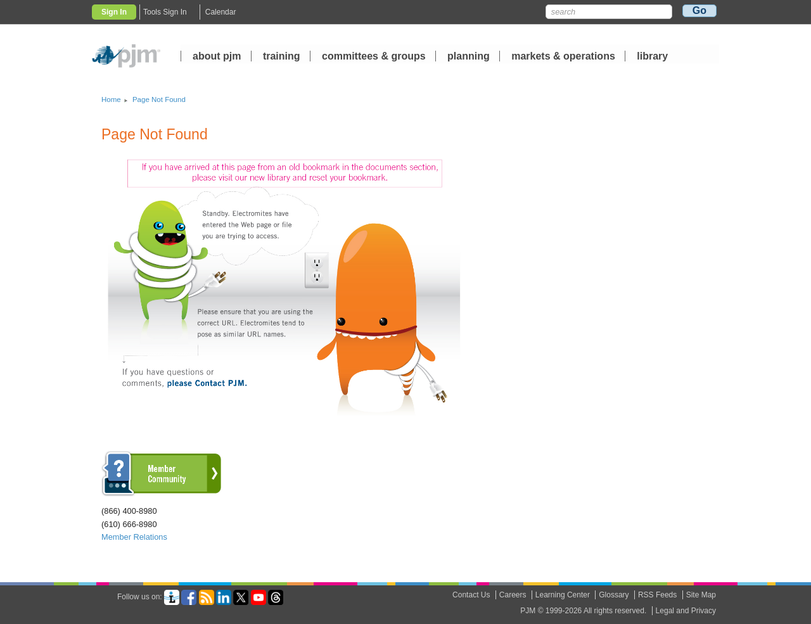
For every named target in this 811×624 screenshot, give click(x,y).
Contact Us (471, 594)
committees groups (374, 56)
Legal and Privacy (686, 610)
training (283, 56)
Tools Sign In (165, 12)
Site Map (701, 594)
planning (468, 56)
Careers (513, 594)
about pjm (217, 56)
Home (111, 99)
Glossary (614, 594)
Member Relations (134, 537)
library (652, 56)
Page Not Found (159, 99)
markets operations (563, 56)
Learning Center (562, 594)
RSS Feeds (657, 594)
